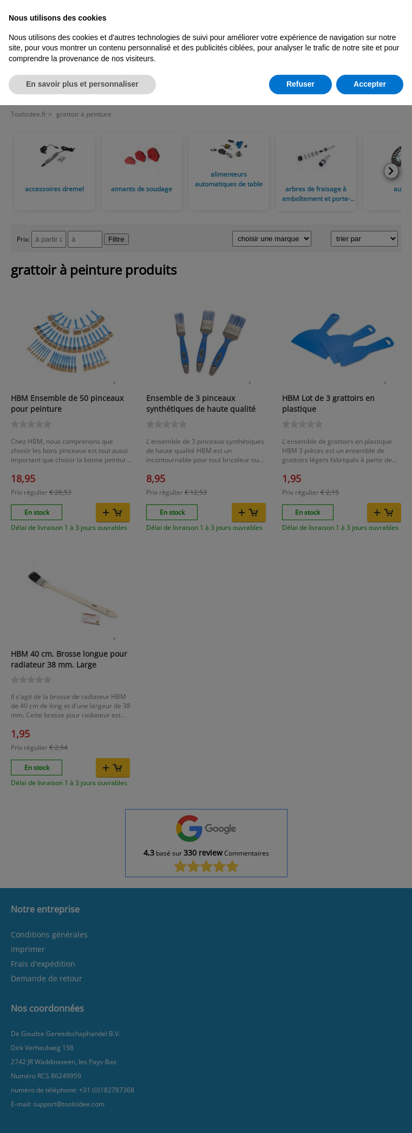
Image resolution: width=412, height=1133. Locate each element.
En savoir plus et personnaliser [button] (82, 84)
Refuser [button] (300, 84)
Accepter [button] (370, 84)
